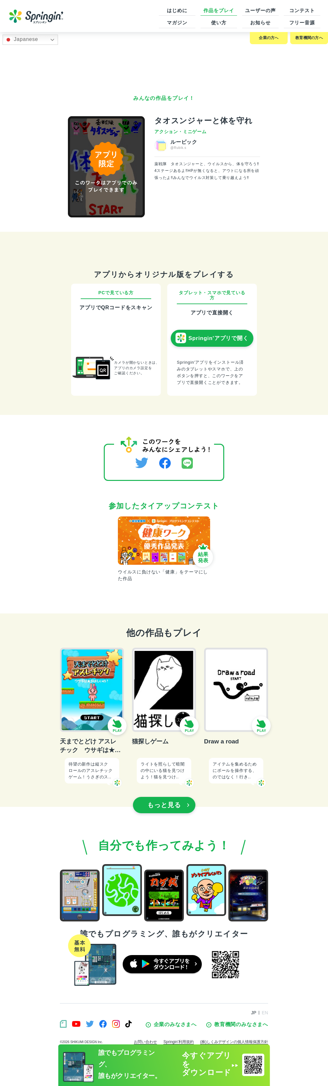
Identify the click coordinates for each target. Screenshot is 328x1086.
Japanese (21, 40)
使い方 (218, 22)
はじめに (177, 10)
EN (265, 1012)
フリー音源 (302, 22)
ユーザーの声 (260, 10)
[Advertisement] (164, 66)
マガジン (177, 22)
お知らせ (260, 22)
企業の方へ (268, 38)
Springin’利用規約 (178, 1042)
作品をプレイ (218, 10)
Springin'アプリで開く (212, 338)
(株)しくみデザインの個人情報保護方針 (234, 1042)
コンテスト (302, 10)
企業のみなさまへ (171, 1024)
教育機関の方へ (309, 38)
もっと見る (168, 804)
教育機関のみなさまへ (237, 1024)
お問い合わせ (145, 1042)
